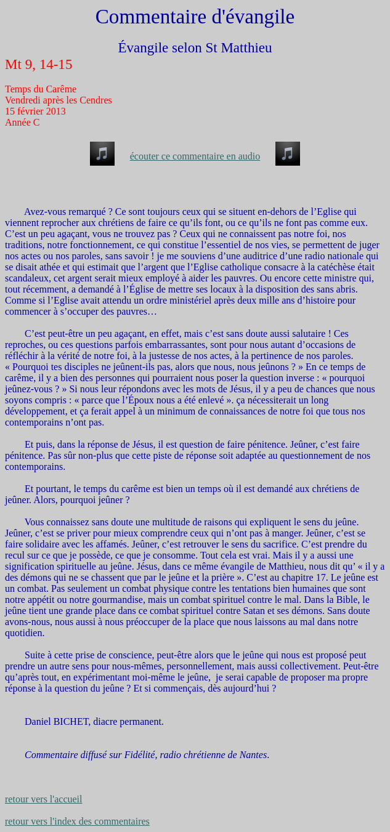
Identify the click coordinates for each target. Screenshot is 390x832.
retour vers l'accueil (43, 799)
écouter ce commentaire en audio (195, 156)
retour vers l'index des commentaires (77, 821)
